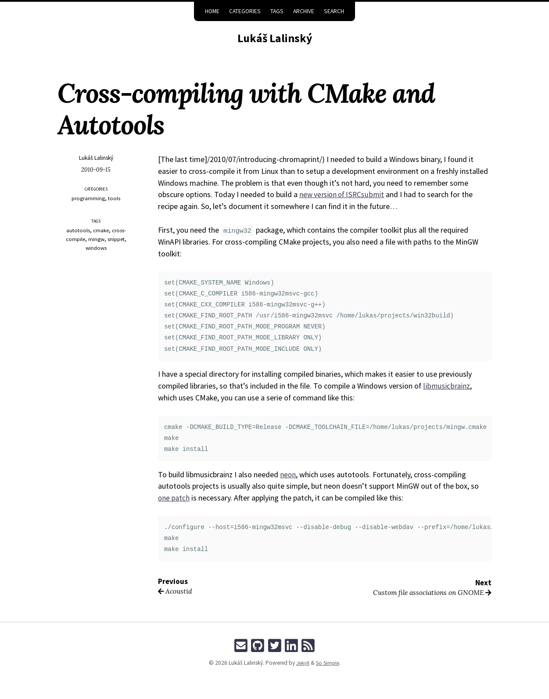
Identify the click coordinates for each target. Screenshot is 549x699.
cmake (101, 230)
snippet (116, 239)
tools (114, 198)
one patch (174, 498)
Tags (276, 11)
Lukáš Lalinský (275, 37)
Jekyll (301, 663)
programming (88, 198)
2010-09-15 (96, 169)
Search (334, 11)
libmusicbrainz (446, 386)
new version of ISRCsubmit (343, 194)
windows (96, 248)
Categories (245, 11)
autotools (78, 230)
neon (288, 474)
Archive (303, 11)
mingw (96, 239)
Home (212, 11)
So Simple (327, 663)
